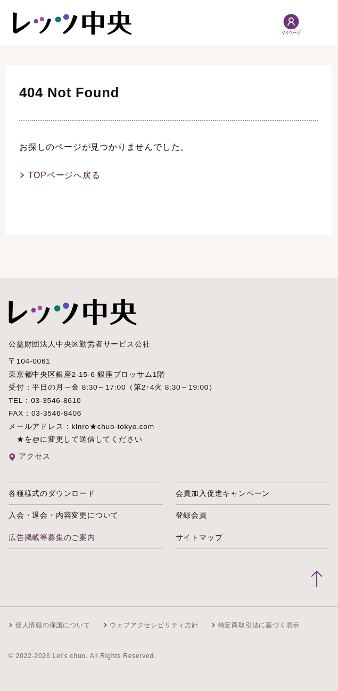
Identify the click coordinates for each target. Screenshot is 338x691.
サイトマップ (199, 538)
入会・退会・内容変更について (64, 515)
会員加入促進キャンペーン (223, 494)
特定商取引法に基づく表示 (259, 625)
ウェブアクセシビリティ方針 (154, 625)
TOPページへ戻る (64, 175)
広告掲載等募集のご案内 (52, 538)
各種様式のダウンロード (52, 494)
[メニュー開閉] (318, 23)
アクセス (34, 456)
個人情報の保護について (52, 625)
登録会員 (191, 515)
